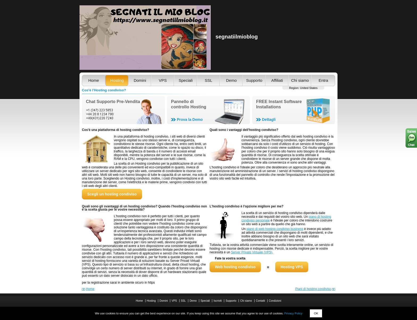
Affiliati (277, 80)
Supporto (254, 80)
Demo (231, 80)
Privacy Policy (293, 313)
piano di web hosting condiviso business (275, 229)
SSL (208, 80)
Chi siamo (300, 80)
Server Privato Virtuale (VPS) (251, 252)
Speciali (186, 80)
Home (93, 80)
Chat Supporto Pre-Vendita (113, 101)
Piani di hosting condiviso (313, 289)
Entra (323, 80)
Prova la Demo (190, 119)
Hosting (117, 80)
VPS (163, 80)
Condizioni (275, 300)
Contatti (260, 300)
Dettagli (269, 119)
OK (316, 313)
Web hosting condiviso (235, 267)
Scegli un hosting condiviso (112, 194)
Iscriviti (218, 300)
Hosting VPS (292, 267)
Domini (140, 80)
